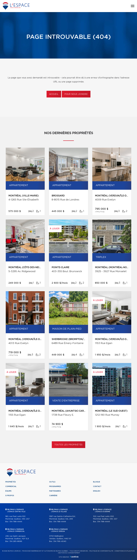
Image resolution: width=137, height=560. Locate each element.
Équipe (8, 491)
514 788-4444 (15, 522)
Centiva (74, 557)
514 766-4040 (59, 541)
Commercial (10, 486)
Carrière (53, 495)
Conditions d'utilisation (125, 551)
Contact (97, 486)
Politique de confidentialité (101, 551)
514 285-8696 (15, 541)
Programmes (55, 486)
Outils (52, 482)
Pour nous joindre (76, 94)
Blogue (96, 482)
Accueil (53, 94)
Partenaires (55, 491)
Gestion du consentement (69, 553)
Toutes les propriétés (68, 445)
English (96, 491)
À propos (9, 495)
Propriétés (10, 482)
